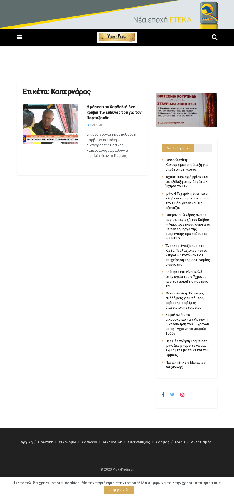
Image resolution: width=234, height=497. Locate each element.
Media (180, 442)
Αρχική (27, 442)
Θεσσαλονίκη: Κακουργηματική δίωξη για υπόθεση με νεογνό (187, 164)
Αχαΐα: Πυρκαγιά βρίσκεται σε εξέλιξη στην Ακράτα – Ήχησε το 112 (187, 181)
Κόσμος (162, 442)
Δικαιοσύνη (112, 442)
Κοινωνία (89, 442)
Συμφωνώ (118, 490)
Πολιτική (45, 442)
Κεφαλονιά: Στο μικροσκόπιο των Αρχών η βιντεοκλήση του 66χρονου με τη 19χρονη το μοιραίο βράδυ (187, 324)
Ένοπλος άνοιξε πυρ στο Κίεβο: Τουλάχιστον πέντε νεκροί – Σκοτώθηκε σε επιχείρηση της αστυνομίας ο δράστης (188, 255)
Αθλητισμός (201, 442)
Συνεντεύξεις (139, 442)
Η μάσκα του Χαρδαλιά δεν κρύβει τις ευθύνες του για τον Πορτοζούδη (114, 112)
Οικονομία (67, 442)
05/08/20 (94, 125)
